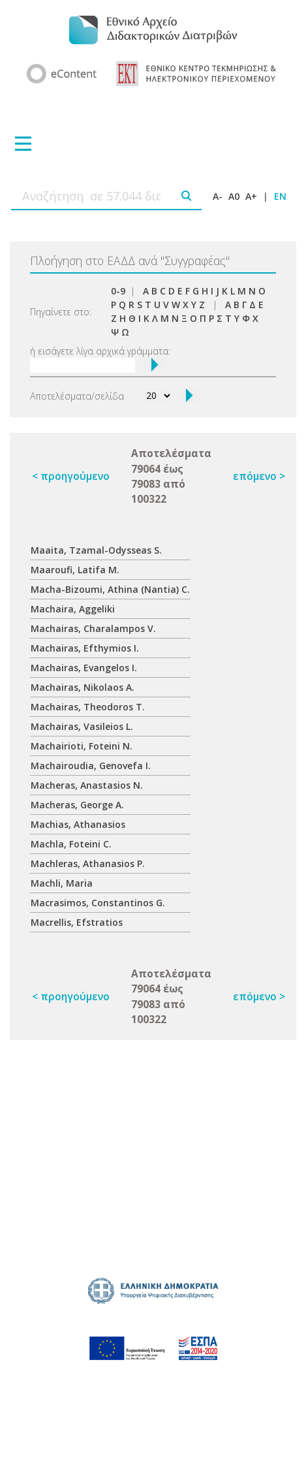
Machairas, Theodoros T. (88, 707)
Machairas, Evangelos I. (84, 667)
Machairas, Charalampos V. (93, 628)
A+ (251, 196)
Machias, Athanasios (78, 824)
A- (217, 196)
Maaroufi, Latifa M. (75, 569)
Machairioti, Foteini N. (81, 746)
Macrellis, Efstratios (77, 922)
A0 (233, 196)
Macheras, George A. (77, 805)
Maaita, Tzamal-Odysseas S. (96, 550)
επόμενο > (259, 476)
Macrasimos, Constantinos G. (98, 902)
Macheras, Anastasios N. (87, 785)
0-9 (118, 291)
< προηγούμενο (71, 476)
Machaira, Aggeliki (73, 609)
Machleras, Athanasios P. (88, 863)
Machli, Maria (62, 883)
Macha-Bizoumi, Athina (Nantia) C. (110, 589)
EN (280, 196)
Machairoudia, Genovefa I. (91, 765)
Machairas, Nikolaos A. (82, 687)
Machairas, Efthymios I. (85, 648)
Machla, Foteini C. (71, 844)
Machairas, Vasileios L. (82, 726)
